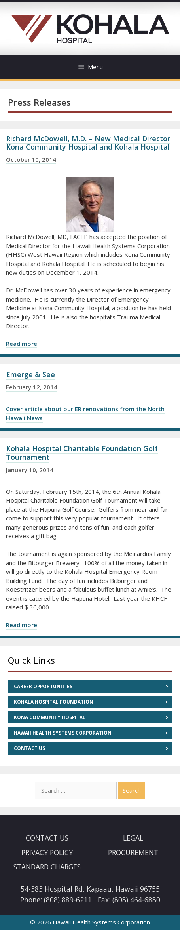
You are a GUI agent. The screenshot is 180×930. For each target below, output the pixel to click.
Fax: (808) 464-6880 (129, 899)
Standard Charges (47, 866)
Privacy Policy (47, 852)
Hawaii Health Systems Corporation (63, 733)
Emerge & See (30, 374)
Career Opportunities (43, 686)
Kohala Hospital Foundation (53, 702)
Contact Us (29, 748)
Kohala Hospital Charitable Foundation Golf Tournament (82, 453)
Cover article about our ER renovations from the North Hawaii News (85, 413)
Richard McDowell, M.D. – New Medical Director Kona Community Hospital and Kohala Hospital (88, 143)
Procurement (133, 852)
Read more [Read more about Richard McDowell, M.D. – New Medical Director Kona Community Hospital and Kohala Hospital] (21, 343)
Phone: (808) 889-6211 (56, 899)
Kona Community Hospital (49, 717)
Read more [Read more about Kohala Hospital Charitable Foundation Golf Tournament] (21, 625)
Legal (133, 838)
